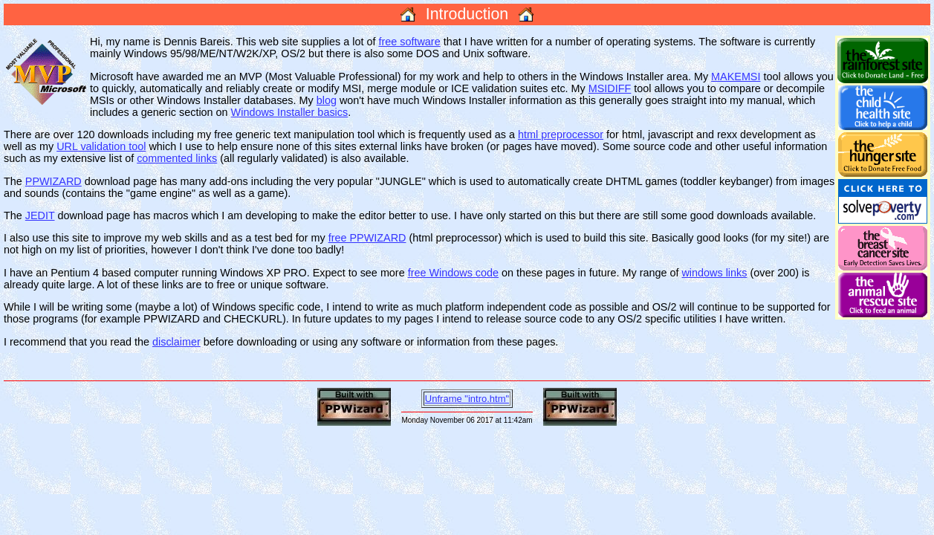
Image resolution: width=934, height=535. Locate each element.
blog (327, 100)
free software (409, 42)
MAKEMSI (735, 76)
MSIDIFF (610, 88)
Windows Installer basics (289, 112)
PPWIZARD (53, 181)
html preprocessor (560, 134)
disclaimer (176, 342)
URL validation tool (101, 146)
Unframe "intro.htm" (467, 398)
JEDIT (40, 215)
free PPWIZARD (367, 238)
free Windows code (453, 273)
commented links (177, 158)
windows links (714, 273)
